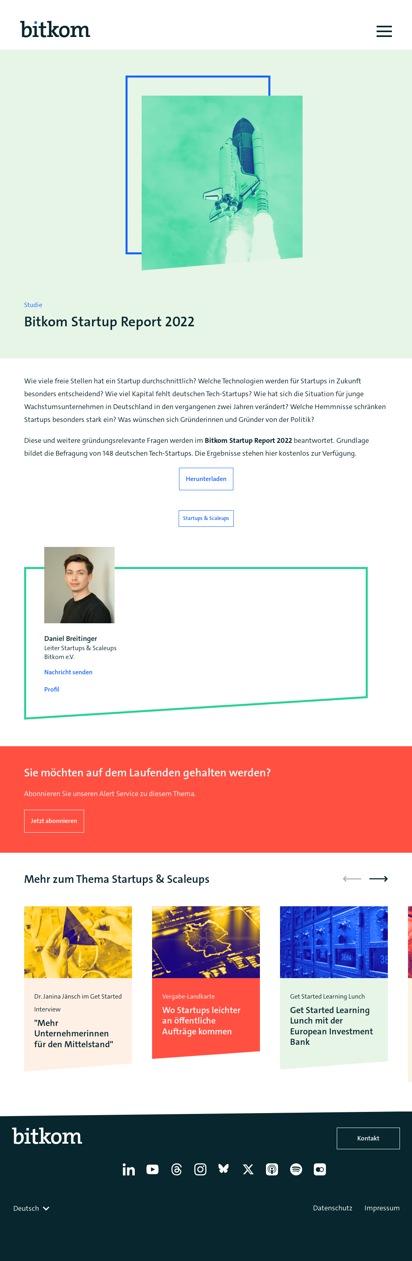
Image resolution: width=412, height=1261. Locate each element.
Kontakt (368, 1138)
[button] (378, 879)
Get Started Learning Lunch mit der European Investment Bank (331, 1026)
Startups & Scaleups (206, 518)
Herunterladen (206, 479)
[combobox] (32, 1208)
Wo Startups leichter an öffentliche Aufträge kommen (201, 1021)
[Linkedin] (131, 1175)
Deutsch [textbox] (26, 1208)
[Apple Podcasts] (274, 1175)
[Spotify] (298, 1175)
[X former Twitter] (250, 1175)
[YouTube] (154, 1175)
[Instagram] (202, 1175)
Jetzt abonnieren (54, 821)
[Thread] (179, 1175)
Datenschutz (332, 1208)
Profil (51, 689)
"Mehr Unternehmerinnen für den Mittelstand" (73, 1034)
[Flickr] (322, 1175)
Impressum (382, 1208)
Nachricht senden (68, 672)
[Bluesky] (226, 1175)
